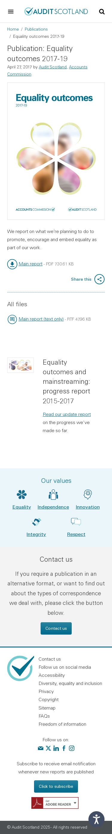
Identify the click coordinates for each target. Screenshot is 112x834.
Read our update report (67, 414)
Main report (30, 264)
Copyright (49, 699)
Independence (53, 507)
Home (13, 29)
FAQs (44, 716)
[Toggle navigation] (10, 11)
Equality (22, 507)
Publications (36, 29)
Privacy (46, 691)
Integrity (36, 534)
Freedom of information (62, 724)
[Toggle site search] (102, 11)
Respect (76, 534)
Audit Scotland (53, 67)
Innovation (88, 507)
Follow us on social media (65, 667)
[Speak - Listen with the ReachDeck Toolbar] (96, 819)
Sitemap (47, 708)
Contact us (56, 628)
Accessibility (52, 675)
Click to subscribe (56, 786)
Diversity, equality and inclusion (70, 683)
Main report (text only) (41, 319)
